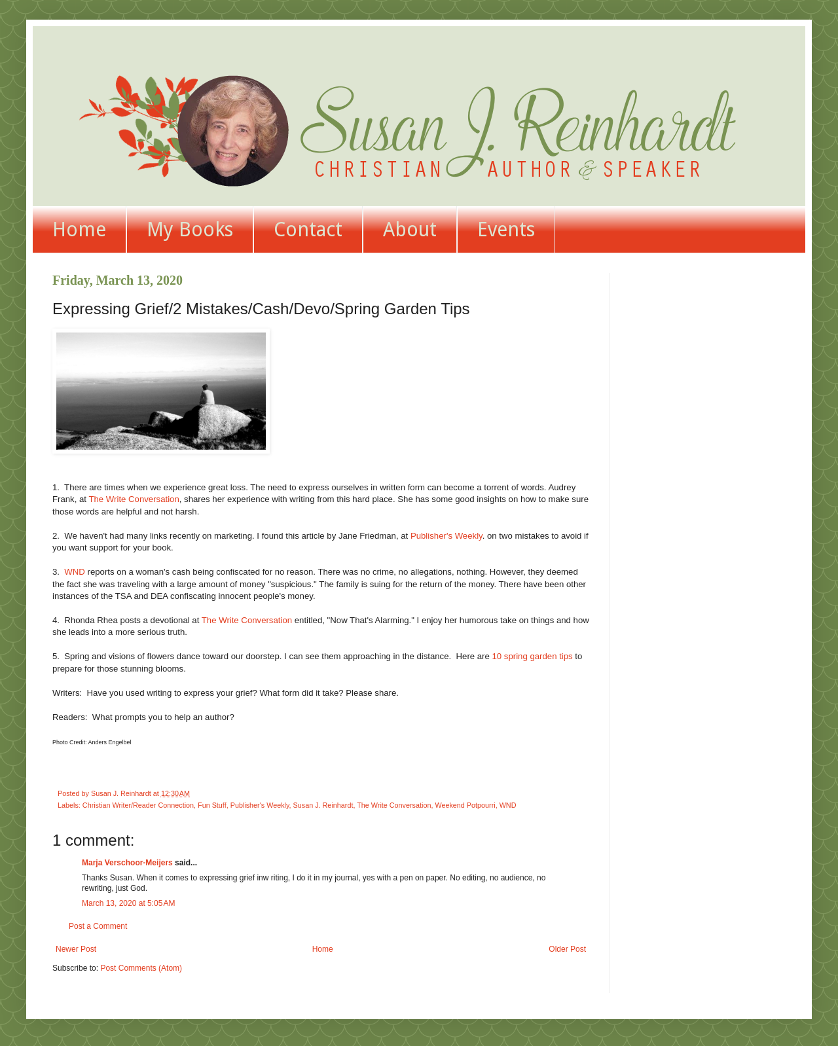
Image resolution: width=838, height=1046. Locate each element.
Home (79, 229)
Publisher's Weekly (446, 536)
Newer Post (76, 949)
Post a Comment (98, 926)
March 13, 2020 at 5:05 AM (128, 903)
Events (506, 229)
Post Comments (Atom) (141, 968)
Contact (308, 229)
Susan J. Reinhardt (323, 805)
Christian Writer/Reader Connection (138, 805)
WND (74, 572)
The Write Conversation (133, 499)
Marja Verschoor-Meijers (127, 862)
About (410, 229)
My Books (190, 229)
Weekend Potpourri (465, 805)
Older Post (567, 949)
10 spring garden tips (532, 656)
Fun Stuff (212, 805)
